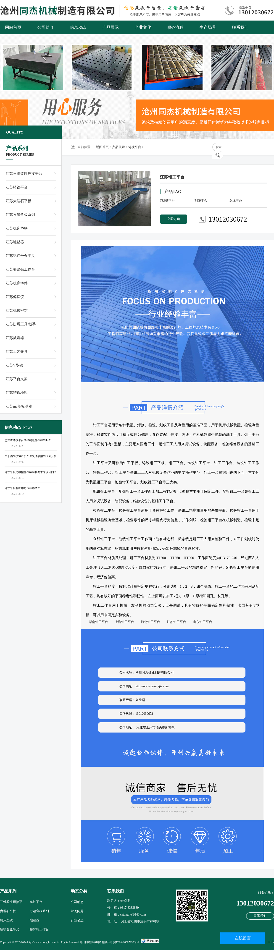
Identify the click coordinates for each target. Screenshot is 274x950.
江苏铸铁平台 (17, 187)
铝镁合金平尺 (9, 929)
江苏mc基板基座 (19, 406)
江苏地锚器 (15, 242)
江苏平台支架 (17, 379)
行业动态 (77, 920)
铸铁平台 (134, 147)
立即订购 (173, 219)
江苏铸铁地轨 (17, 393)
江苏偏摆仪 (15, 297)
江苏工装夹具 (17, 351)
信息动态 (78, 27)
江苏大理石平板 (18, 201)
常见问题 (77, 911)
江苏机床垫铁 (17, 228)
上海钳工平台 (123, 622)
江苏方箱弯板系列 (20, 215)
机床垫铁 (6, 920)
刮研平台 (201, 200)
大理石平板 (8, 911)
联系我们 (240, 27)
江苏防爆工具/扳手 (21, 324)
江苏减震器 (15, 338)
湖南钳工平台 (97, 622)
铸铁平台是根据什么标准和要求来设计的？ (31, 472)
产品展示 (110, 27)
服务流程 (175, 27)
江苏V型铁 (14, 365)
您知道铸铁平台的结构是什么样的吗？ (28, 440)
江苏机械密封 (17, 310)
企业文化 (143, 27)
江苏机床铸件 (17, 283)
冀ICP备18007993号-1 (126, 942)
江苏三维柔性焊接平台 (24, 173)
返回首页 (102, 147)
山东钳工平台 (201, 622)
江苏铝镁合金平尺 (20, 256)
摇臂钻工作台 (39, 929)
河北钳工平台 (149, 622)
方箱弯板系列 (39, 911)
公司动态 (77, 902)
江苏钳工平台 (175, 622)
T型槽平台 (167, 200)
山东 (271, 942)
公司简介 (45, 27)
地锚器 (34, 920)
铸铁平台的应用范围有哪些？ (22, 488)
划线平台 (235, 200)
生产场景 (208, 27)
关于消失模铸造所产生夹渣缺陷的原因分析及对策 (31, 457)
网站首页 (13, 27)
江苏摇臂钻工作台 (20, 269)
